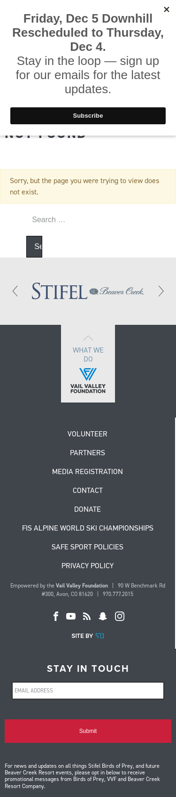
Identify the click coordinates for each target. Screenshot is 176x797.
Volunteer (87, 434)
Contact (88, 491)
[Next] (160, 291)
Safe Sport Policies (87, 547)
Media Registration (87, 472)
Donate (87, 510)
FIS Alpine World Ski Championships (87, 528)
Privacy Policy (87, 566)
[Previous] (15, 291)
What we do (88, 363)
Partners (87, 453)
